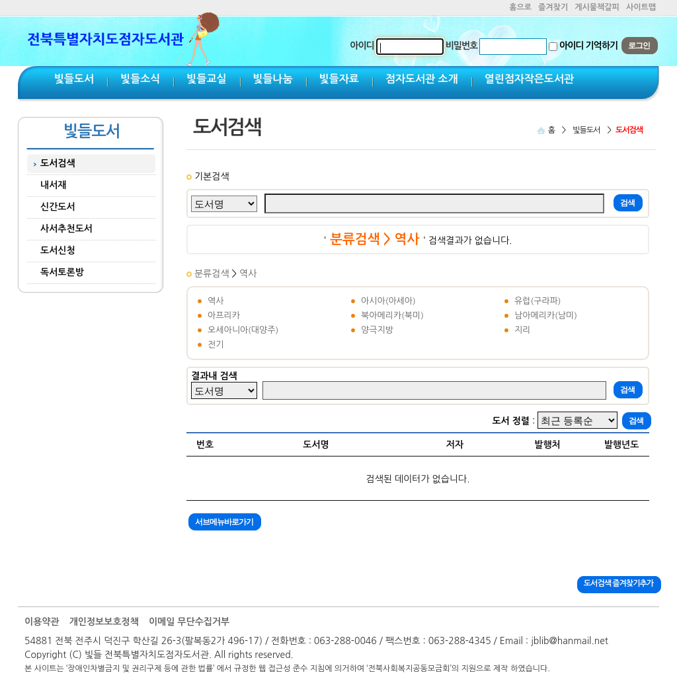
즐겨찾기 (553, 7)
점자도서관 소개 (421, 79)
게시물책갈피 (597, 7)
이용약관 (42, 621)
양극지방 (377, 330)
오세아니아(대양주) (243, 330)
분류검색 (213, 273)
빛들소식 (140, 79)
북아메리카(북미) (392, 315)
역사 (248, 273)
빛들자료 (339, 79)
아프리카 (224, 315)
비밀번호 (462, 45)
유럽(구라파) (537, 301)
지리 (522, 330)
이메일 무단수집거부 (189, 621)
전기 (215, 344)
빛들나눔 (273, 79)
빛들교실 (206, 79)
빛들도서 (74, 79)
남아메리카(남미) (545, 315)
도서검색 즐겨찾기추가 (618, 583)
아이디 (362, 45)
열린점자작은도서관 (529, 79)
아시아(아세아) (388, 301)
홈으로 (520, 7)
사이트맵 (641, 7)
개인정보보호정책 (104, 621)
